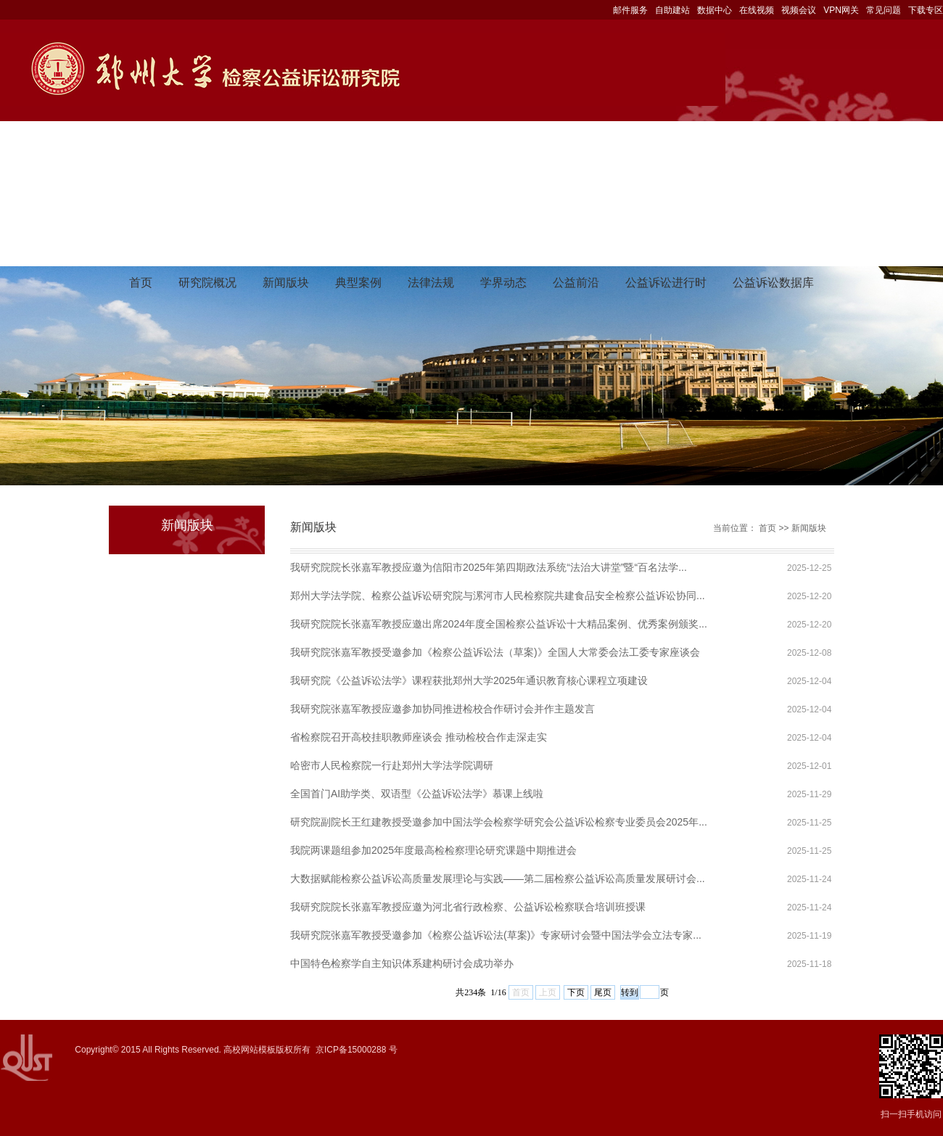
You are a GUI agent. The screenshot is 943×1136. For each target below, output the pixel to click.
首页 (140, 282)
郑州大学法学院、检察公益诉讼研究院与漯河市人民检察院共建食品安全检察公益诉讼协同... (497, 595)
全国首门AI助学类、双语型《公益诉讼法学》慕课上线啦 (416, 793)
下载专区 (925, 10)
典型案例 (358, 282)
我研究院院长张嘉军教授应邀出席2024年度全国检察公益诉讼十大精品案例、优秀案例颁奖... (498, 624)
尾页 (602, 992)
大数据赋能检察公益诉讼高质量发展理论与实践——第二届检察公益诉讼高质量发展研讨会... (497, 878)
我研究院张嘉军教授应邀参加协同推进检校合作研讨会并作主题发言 (442, 709)
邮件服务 (630, 10)
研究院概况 (207, 282)
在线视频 (756, 10)
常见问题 (883, 10)
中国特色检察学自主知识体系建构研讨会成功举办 (402, 963)
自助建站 (672, 10)
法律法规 (431, 282)
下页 (576, 992)
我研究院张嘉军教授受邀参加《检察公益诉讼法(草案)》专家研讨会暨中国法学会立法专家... (495, 935)
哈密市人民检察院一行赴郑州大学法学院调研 (391, 765)
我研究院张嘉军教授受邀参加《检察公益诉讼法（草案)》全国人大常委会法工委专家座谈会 (495, 652)
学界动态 (503, 282)
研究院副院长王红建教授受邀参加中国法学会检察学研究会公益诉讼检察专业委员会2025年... (498, 822)
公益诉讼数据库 (773, 282)
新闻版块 (286, 282)
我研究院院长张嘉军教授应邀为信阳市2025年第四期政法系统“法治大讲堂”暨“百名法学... (488, 567)
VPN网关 (841, 10)
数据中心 (714, 10)
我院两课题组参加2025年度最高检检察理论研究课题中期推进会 (433, 850)
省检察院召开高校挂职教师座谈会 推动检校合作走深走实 (418, 737)
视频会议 (798, 10)
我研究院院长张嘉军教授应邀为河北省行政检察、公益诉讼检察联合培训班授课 (468, 907)
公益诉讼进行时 (666, 282)
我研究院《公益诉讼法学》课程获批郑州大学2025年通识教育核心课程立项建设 (469, 680)
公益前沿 (576, 282)
